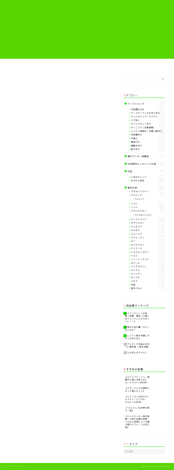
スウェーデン (147, 237)
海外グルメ (147, 288)
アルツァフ (139, 199)
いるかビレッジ (147, 176)
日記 (146, 171)
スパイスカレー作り (147, 123)
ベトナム (147, 270)
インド (147, 207)
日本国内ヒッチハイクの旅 (146, 163)
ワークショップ (146, 103)
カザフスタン (147, 222)
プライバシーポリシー (16, 466)
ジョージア (147, 233)
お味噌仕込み (147, 109)
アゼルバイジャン (147, 191)
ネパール (147, 262)
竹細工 (147, 138)
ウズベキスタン (147, 210)
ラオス (147, 281)
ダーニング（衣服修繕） (147, 127)
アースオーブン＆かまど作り (147, 112)
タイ (147, 241)
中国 (147, 284)
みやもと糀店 (147, 180)
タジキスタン (147, 244)
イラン (147, 203)
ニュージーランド (147, 259)
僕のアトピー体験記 (129, 64)
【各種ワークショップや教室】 (72, 65)
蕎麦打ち (147, 141)
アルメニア (147, 195)
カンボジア (147, 226)
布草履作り (147, 134)
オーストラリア (147, 219)
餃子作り (147, 149)
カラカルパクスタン (143, 215)
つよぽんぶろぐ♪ (87, 8)
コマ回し (147, 120)
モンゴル (147, 277)
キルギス (147, 230)
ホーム (17, 64)
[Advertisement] (87, 38)
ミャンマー (147, 273)
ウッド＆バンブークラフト (147, 116)
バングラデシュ (147, 266)
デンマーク (147, 248)
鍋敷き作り (147, 145)
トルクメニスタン (147, 252)
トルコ (147, 255)
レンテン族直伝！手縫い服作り (101, 65)
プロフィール (44, 64)
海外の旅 (157, 64)
